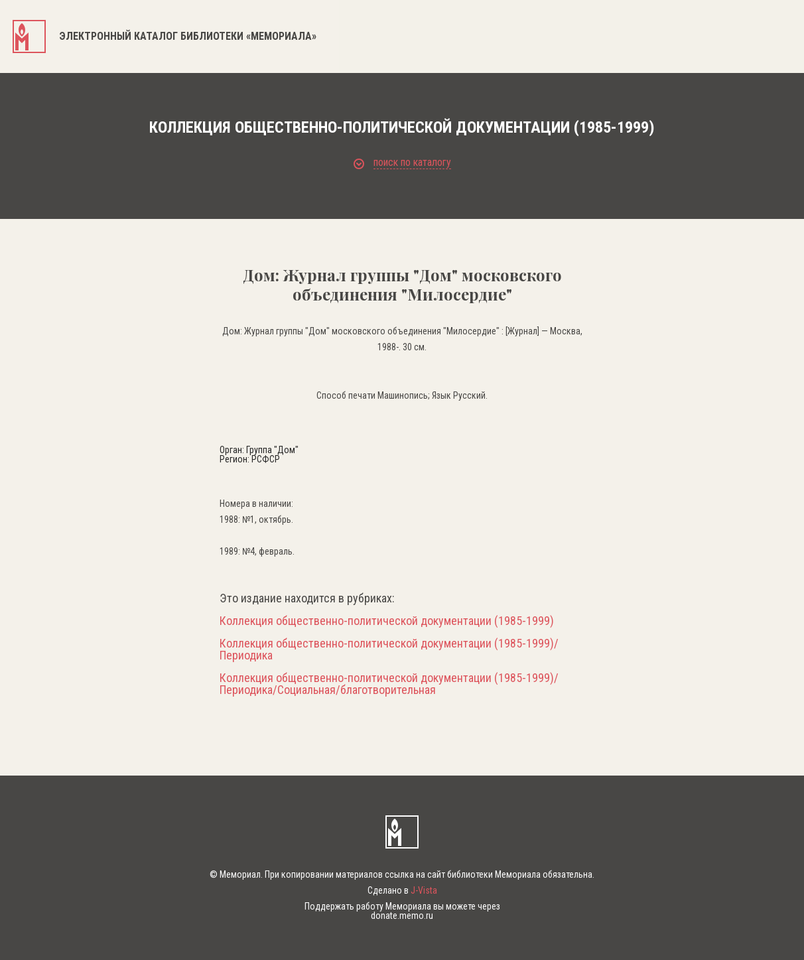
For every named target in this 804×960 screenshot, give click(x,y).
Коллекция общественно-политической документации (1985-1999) (387, 621)
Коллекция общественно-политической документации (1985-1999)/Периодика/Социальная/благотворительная (389, 684)
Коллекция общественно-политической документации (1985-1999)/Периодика (389, 649)
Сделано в (402, 890)
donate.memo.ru (402, 915)
